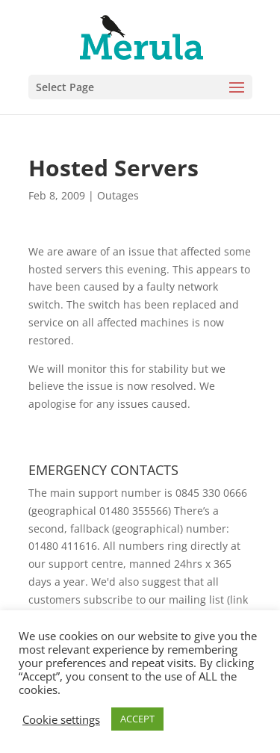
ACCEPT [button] (137, 718)
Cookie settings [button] (61, 719)
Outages (118, 195)
